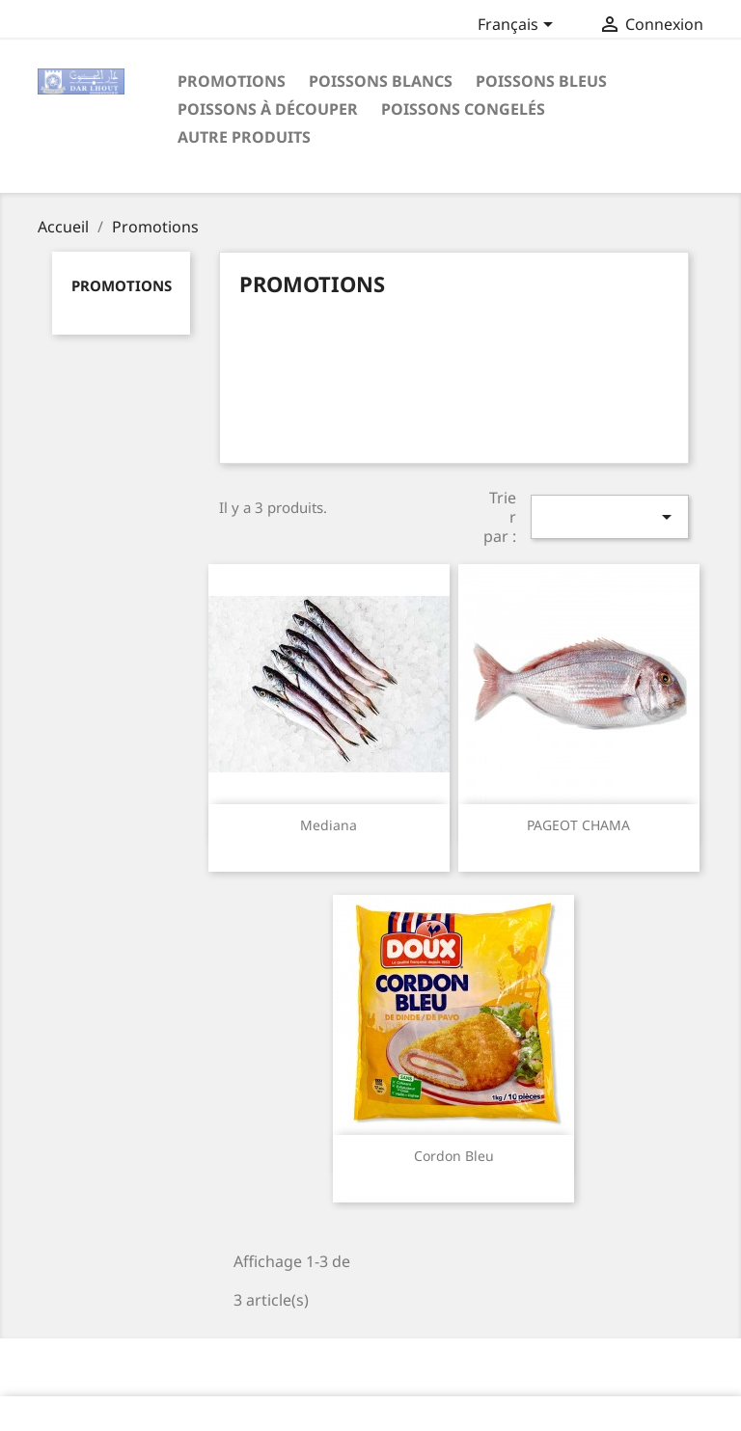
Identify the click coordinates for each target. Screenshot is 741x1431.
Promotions (232, 81)
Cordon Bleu (454, 1156)
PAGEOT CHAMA (578, 825)
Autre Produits (244, 137)
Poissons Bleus (541, 81)
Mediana (328, 825)
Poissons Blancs (381, 81)
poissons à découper (268, 109)
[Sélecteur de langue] (519, 26)
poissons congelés (463, 109)
